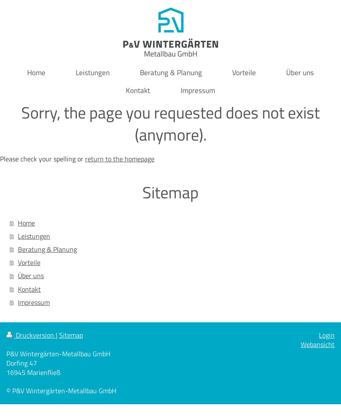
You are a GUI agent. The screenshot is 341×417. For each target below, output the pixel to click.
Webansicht (318, 344)
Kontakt (29, 289)
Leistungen (34, 236)
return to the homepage (119, 159)
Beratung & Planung (47, 249)
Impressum (34, 302)
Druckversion (31, 335)
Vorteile (29, 262)
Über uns (31, 275)
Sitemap (71, 335)
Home (26, 223)
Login (327, 335)
